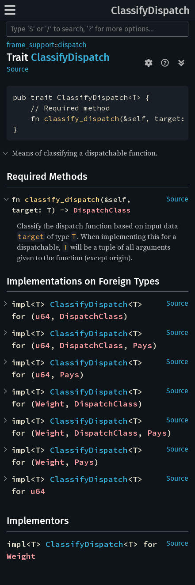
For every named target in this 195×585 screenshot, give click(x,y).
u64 (42, 316)
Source (18, 69)
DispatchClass (102, 209)
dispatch (72, 45)
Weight (50, 404)
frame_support (30, 45)
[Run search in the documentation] (97, 29)
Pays (142, 345)
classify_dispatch (81, 118)
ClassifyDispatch (150, 10)
